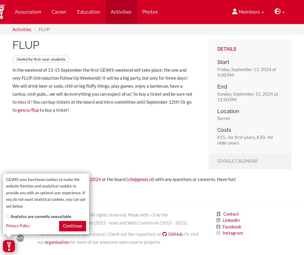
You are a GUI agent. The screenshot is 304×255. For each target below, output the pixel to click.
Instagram (233, 232)
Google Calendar (237, 161)
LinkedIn (231, 220)
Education (88, 12)
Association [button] (28, 12)
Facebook (232, 226)
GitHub (172, 234)
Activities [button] (121, 12)
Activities (21, 29)
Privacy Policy (18, 226)
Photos (150, 12)
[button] (279, 12)
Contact (231, 213)
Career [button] (59, 12)
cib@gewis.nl (140, 179)
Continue (72, 226)
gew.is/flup (28, 110)
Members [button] (248, 12)
